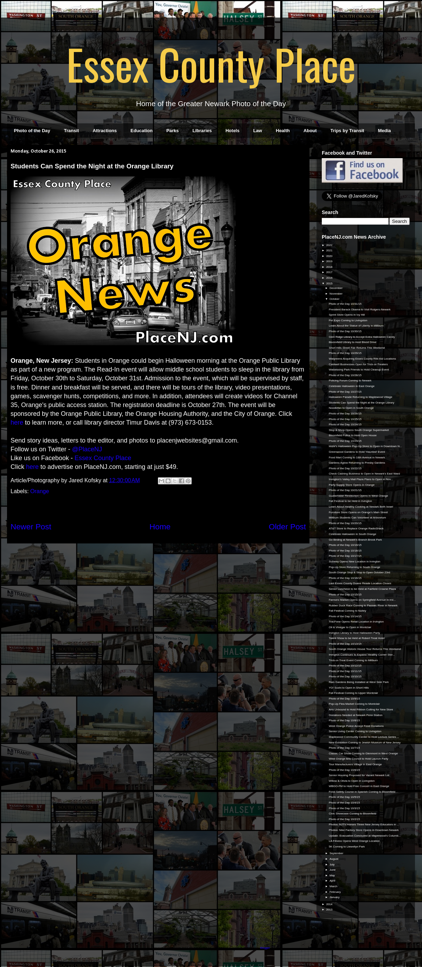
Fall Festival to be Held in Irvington (350, 501)
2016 (329, 277)
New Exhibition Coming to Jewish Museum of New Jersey (365, 742)
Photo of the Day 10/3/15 (344, 808)
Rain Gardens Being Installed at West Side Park (359, 682)
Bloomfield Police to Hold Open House (353, 435)
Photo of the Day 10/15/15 (345, 594)
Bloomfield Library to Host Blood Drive (352, 342)
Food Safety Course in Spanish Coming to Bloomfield (362, 791)
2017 (329, 272)
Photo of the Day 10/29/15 (345, 353)
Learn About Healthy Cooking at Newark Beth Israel (361, 506)
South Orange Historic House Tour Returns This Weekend (365, 649)
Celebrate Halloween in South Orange (352, 534)
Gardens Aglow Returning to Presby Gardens (357, 462)
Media (384, 130)
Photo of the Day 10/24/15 (345, 424)
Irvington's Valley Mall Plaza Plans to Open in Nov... (361, 479)
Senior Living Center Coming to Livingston (355, 731)
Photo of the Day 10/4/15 (344, 802)
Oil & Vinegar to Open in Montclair (350, 627)
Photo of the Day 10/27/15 (345, 391)
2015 (329, 283)
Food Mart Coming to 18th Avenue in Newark (357, 457)
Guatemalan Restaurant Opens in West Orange (358, 495)
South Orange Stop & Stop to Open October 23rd (359, 572)
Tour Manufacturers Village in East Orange (355, 764)
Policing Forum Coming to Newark (350, 380)
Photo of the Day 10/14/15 (345, 616)
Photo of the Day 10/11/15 (345, 671)
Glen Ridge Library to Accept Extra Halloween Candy (362, 337)
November (336, 293)
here (17, 422)
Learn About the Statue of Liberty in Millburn (356, 325)
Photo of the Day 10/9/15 (344, 698)
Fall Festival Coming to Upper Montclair (353, 693)
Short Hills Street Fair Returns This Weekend (357, 347)
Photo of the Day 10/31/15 (345, 303)
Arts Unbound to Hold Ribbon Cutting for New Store (361, 709)
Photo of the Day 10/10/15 (345, 676)
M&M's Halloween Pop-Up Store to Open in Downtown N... (365, 446)
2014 (329, 904)
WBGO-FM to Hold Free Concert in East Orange (359, 786)
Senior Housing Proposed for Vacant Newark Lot (359, 775)
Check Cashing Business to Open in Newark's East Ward (364, 473)
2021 (329, 250)
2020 (329, 256)
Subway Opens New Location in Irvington (354, 561)
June (333, 869)
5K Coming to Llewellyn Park (347, 846)
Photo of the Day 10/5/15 (344, 797)
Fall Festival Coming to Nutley (347, 610)
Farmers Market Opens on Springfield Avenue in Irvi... (362, 599)
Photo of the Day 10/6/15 (344, 770)
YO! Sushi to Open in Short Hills (349, 687)
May (332, 875)
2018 (329, 267)
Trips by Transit (347, 130)
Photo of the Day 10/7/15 (344, 747)
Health (283, 130)
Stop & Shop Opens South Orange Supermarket (359, 430)
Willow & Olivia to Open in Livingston (352, 780)
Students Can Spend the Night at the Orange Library (361, 402)
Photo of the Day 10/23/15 (345, 441)
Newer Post (31, 526)
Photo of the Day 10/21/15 (345, 490)
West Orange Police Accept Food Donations (356, 726)
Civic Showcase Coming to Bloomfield (352, 813)
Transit (71, 130)
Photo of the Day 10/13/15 (345, 643)
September (337, 853)
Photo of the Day (32, 130)
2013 (329, 909)
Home (160, 526)
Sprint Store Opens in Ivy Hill (347, 314)
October (335, 299)
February (335, 892)
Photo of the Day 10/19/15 (345, 545)
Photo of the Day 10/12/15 (345, 665)
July (332, 864)
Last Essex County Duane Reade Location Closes (360, 583)
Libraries (202, 130)
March (334, 886)
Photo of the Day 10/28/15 (345, 375)
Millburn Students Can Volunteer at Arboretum (357, 517)
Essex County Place (211, 63)
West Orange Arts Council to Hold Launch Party (358, 758)
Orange (39, 491)
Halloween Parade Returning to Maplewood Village (360, 397)
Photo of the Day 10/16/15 (345, 578)
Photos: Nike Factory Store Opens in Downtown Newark (364, 830)
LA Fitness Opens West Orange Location (354, 841)
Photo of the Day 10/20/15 (345, 523)
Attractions (104, 130)
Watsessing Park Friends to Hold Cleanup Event (359, 369)
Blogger (265, 947)
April (333, 880)
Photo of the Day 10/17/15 (345, 555)
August (334, 858)
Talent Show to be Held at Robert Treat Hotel (357, 638)
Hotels (232, 130)
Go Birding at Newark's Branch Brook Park (355, 539)
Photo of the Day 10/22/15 (345, 468)
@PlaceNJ (87, 449)
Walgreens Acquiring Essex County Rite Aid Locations (362, 358)
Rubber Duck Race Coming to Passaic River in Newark (363, 605)
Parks (172, 130)
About (310, 130)
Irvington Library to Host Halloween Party (354, 632)
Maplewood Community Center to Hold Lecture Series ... (364, 737)
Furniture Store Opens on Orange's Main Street (358, 512)
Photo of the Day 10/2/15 (344, 819)
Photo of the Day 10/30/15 (345, 331)
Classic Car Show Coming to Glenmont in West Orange (363, 753)
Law (257, 130)
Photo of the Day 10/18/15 (345, 550)
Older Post (287, 526)
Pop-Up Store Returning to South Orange (354, 567)
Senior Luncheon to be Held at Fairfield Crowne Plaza (362, 589)
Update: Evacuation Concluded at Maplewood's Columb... (365, 835)
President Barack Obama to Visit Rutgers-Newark (359, 309)
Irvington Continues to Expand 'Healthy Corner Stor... (362, 654)
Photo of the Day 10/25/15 (345, 419)
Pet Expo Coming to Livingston (348, 320)
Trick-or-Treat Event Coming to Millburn (353, 660)
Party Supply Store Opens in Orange (352, 484)
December (336, 288)
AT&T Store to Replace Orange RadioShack (356, 528)
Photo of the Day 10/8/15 (344, 720)
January (335, 897)
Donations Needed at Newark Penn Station (356, 715)
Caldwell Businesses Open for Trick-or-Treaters (358, 364)
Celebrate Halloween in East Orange (352, 386)
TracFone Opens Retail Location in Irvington (356, 621)
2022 (329, 245)
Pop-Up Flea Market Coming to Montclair (354, 703)
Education (141, 130)
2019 (329, 261)
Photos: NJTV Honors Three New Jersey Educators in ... (364, 824)
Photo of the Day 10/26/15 (345, 413)
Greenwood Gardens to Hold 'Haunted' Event (357, 451)
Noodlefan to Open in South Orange (351, 408)
